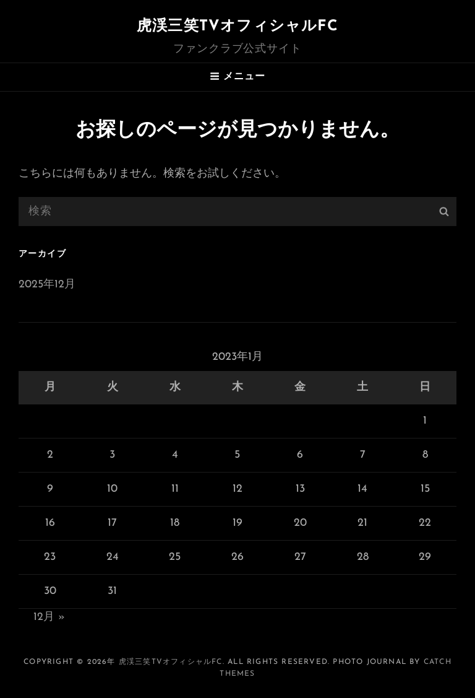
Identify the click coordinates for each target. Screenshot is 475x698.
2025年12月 (47, 284)
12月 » (49, 617)
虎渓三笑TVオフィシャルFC (237, 26)
